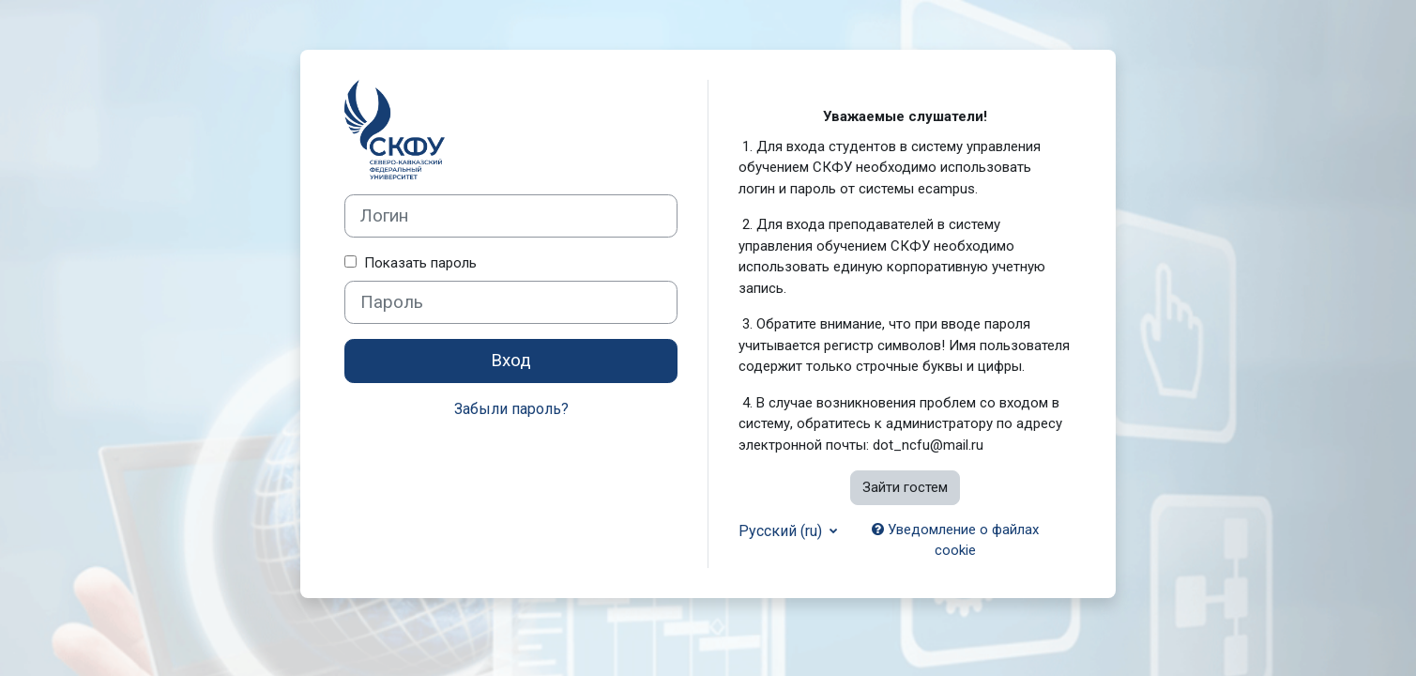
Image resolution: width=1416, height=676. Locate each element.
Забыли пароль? (511, 409)
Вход (511, 360)
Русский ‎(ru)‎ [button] (782, 531)
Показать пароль (417, 262)
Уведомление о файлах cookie (955, 540)
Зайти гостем (905, 487)
